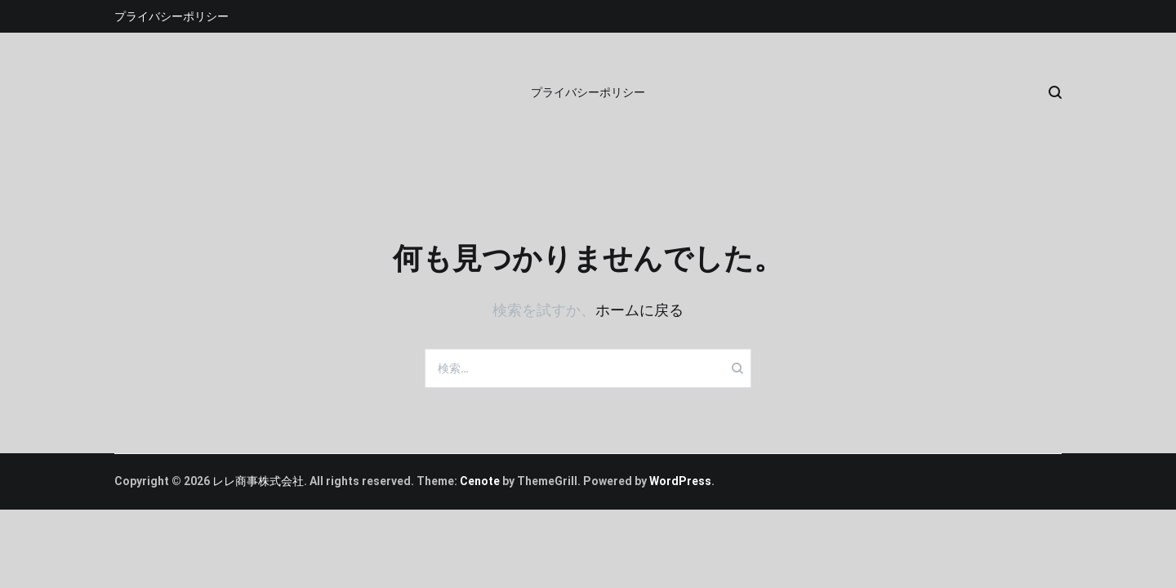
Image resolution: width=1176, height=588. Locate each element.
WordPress (680, 481)
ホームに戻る (639, 309)
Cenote (480, 481)
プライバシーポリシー (171, 16)
